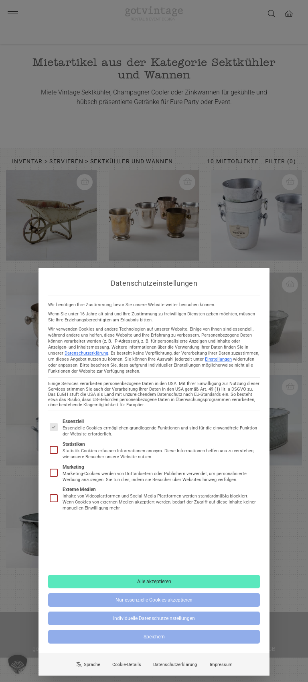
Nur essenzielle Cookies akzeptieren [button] (154, 602)
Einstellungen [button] (218, 361)
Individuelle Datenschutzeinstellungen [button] (154, 620)
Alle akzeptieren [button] (154, 583)
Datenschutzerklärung (86, 355)
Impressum (221, 666)
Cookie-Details (126, 666)
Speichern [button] (154, 639)
